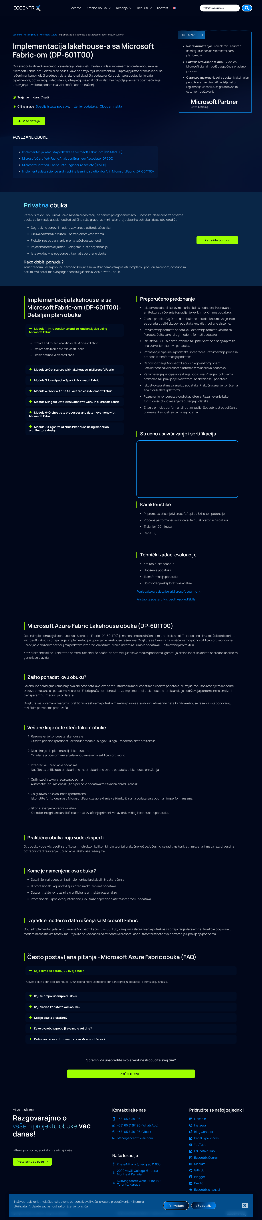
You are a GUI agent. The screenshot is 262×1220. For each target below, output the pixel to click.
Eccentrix (17, 34)
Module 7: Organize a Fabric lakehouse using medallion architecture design (69, 428)
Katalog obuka (99, 8)
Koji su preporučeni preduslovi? (56, 996)
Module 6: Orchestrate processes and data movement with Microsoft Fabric (72, 414)
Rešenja (124, 8)
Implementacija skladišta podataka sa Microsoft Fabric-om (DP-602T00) (72, 152)
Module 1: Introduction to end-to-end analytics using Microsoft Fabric (68, 330)
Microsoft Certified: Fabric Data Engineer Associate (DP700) (64, 165)
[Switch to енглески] (174, 8)
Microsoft (45, 34)
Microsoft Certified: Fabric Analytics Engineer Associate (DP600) (67, 158)
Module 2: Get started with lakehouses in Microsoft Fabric (74, 369)
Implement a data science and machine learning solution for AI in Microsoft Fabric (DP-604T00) (88, 171)
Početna (75, 8)
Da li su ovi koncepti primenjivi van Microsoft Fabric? (70, 1039)
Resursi (144, 8)
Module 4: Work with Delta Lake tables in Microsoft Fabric (73, 391)
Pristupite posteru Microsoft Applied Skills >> (168, 599)
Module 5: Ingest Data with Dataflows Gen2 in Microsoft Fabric (76, 402)
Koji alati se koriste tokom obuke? (57, 1007)
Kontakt (162, 8)
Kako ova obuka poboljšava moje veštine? (63, 1028)
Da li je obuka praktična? (51, 1017)
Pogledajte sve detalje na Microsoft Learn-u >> (169, 591)
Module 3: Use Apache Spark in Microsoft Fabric (66, 380)
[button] (217, 240)
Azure (54, 34)
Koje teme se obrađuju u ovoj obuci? (59, 971)
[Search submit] (247, 8)
